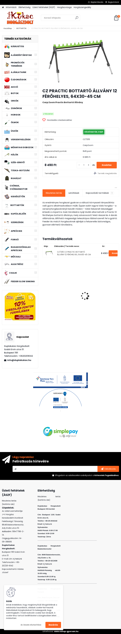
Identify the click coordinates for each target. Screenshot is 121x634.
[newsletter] (108, 469)
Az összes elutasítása (31, 625)
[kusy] (84, 165)
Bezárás (53, 624)
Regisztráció (113, 2)
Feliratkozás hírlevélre (31, 461)
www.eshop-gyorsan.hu (66, 631)
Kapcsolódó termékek (100, 193)
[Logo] (20, 17)
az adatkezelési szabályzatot (79, 475)
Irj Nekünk (17, 558)
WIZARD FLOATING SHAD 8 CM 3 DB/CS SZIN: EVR (99, 293)
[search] (76, 18)
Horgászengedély (82, 7)
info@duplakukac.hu (19, 360)
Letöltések (73, 192)
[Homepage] (3, 7)
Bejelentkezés (97, 2)
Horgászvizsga (64, 7)
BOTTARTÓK (22, 28)
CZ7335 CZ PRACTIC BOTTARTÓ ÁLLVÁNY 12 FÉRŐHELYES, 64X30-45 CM (74, 253)
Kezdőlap (8, 28)
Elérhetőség (24, 7)
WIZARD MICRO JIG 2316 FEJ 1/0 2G (59, 291)
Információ (11, 7)
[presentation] (43, 291)
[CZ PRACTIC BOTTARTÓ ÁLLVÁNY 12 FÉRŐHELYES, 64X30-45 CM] (80, 60)
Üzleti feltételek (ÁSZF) (43, 7)
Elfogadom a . (87, 475)
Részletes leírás (54, 192)
